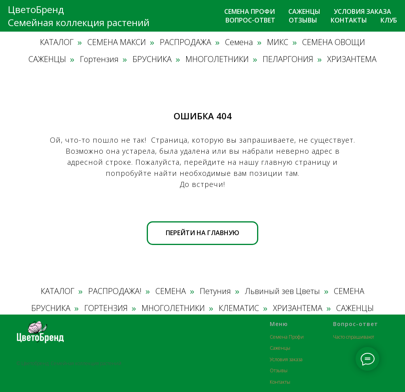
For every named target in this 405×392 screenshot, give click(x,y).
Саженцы (304, 11)
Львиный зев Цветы (282, 291)
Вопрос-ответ (250, 20)
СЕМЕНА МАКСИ (116, 42)
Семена (239, 42)
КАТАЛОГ (57, 42)
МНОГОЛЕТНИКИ (217, 59)
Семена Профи (287, 337)
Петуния (215, 291)
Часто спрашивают (353, 337)
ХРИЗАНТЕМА (352, 59)
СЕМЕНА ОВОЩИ (333, 42)
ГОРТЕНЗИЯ (106, 308)
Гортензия (99, 59)
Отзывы (303, 20)
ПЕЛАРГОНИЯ (288, 59)
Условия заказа (362, 11)
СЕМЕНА (170, 291)
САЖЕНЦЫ (47, 59)
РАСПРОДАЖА (185, 42)
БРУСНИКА (152, 59)
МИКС (277, 42)
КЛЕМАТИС (239, 308)
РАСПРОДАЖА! (115, 291)
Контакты (349, 20)
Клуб (388, 20)
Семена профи (249, 11)
